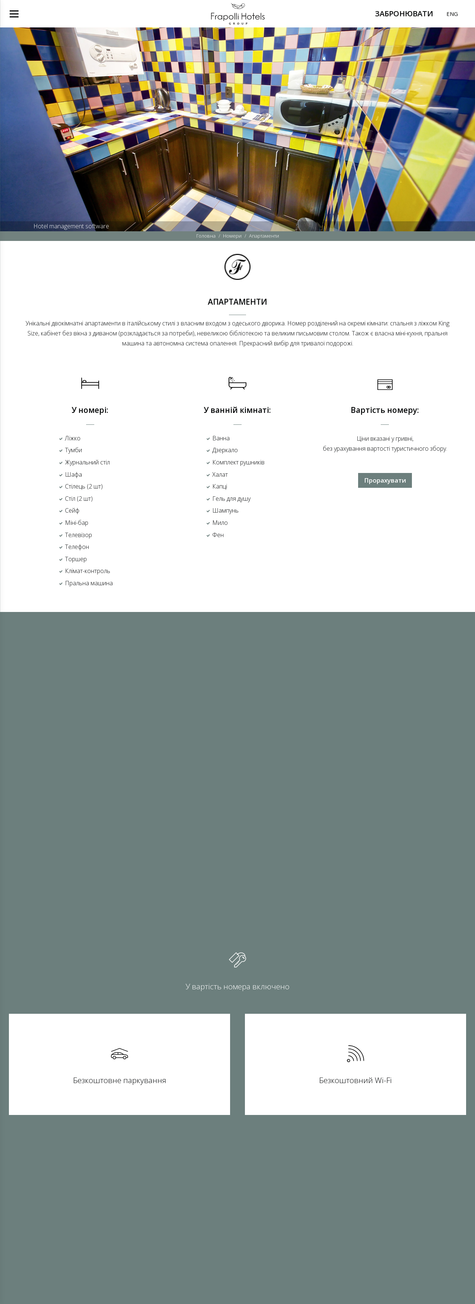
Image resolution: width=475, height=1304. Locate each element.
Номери (232, 235)
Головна (206, 235)
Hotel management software (71, 226)
